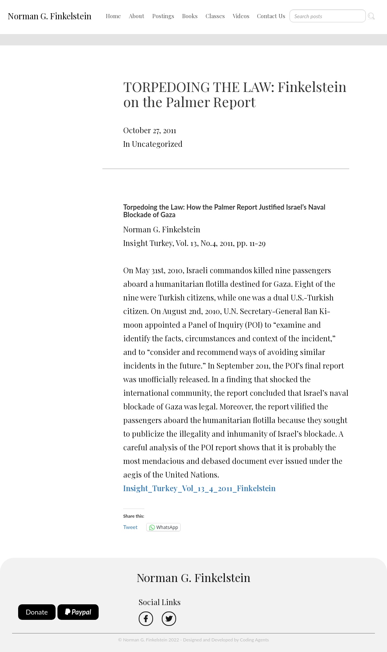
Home (113, 16)
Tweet (130, 527)
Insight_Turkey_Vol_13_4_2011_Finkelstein (199, 488)
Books (190, 16)
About (136, 16)
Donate (37, 612)
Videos (241, 16)
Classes (215, 16)
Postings (163, 16)
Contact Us (271, 16)
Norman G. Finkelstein (49, 16)
